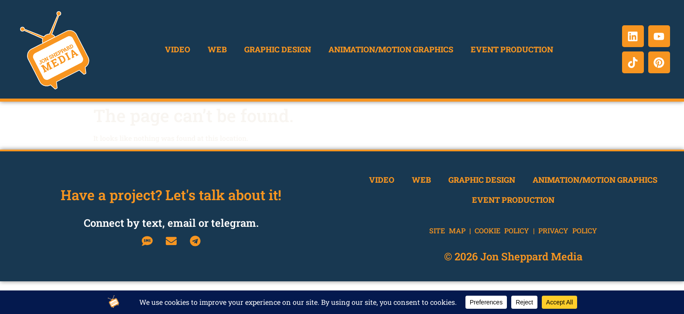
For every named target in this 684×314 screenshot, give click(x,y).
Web (217, 49)
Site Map (447, 230)
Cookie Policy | (506, 230)
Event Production (512, 49)
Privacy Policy (567, 230)
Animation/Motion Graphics (390, 49)
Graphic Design (277, 49)
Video (177, 49)
